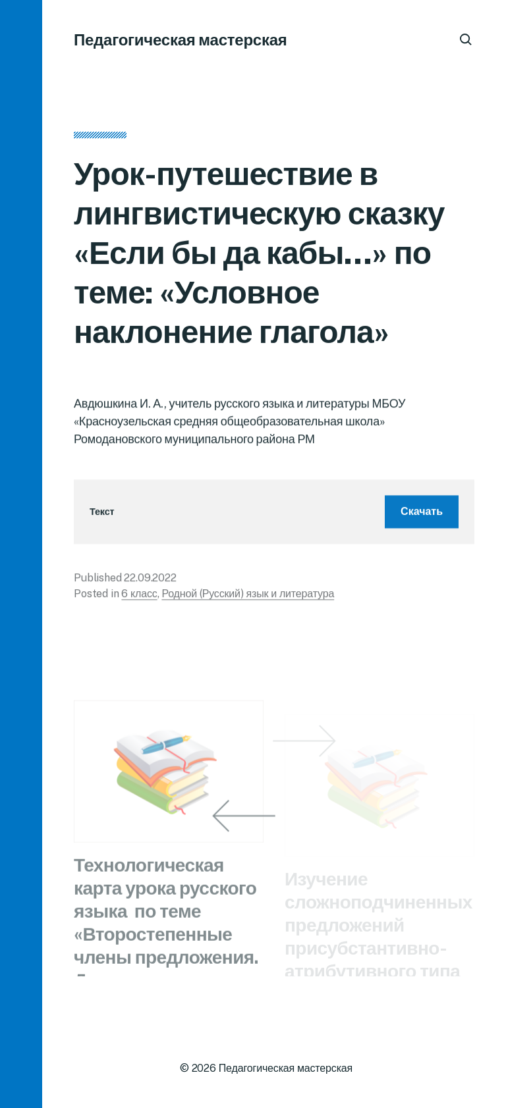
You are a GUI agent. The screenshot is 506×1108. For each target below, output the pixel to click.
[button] (21, 554)
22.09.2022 (150, 581)
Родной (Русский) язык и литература (247, 597)
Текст (102, 515)
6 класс (139, 597)
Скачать (422, 515)
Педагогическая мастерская (180, 39)
